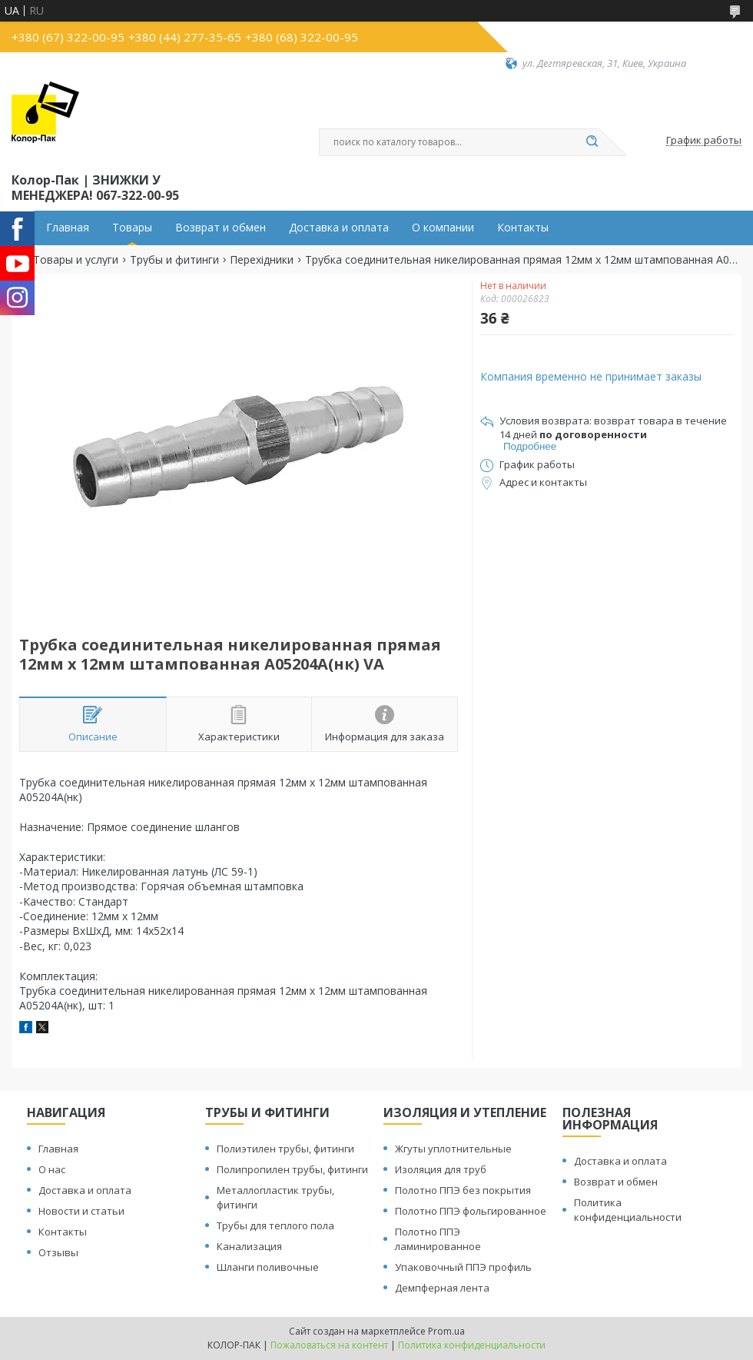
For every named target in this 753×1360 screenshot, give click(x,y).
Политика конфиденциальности (628, 1209)
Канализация (249, 1246)
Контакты (523, 227)
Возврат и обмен (220, 227)
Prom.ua (446, 1331)
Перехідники (262, 260)
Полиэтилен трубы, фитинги (285, 1149)
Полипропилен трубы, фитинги (292, 1169)
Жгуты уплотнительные (453, 1149)
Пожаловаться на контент (329, 1345)
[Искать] (591, 142)
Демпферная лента (442, 1288)
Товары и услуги (75, 260)
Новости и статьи (81, 1211)
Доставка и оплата (339, 227)
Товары (132, 227)
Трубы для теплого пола (275, 1225)
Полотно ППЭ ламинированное (438, 1239)
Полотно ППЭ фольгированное (470, 1211)
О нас (51, 1169)
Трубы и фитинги (174, 260)
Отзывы (58, 1252)
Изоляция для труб (440, 1169)
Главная (67, 227)
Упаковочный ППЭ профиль (463, 1267)
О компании (443, 227)
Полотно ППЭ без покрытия (463, 1190)
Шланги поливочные (268, 1267)
